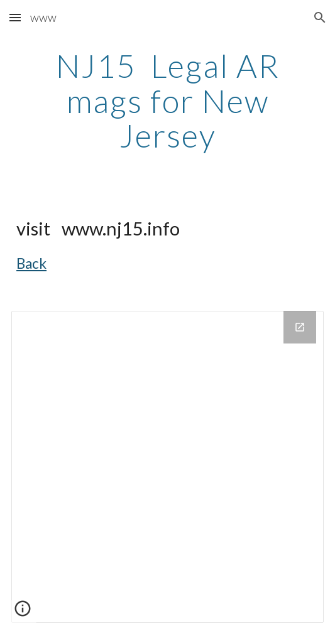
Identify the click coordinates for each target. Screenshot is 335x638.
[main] (167, 100)
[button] (15, 17)
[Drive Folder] (167, 467)
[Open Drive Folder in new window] (299, 327)
